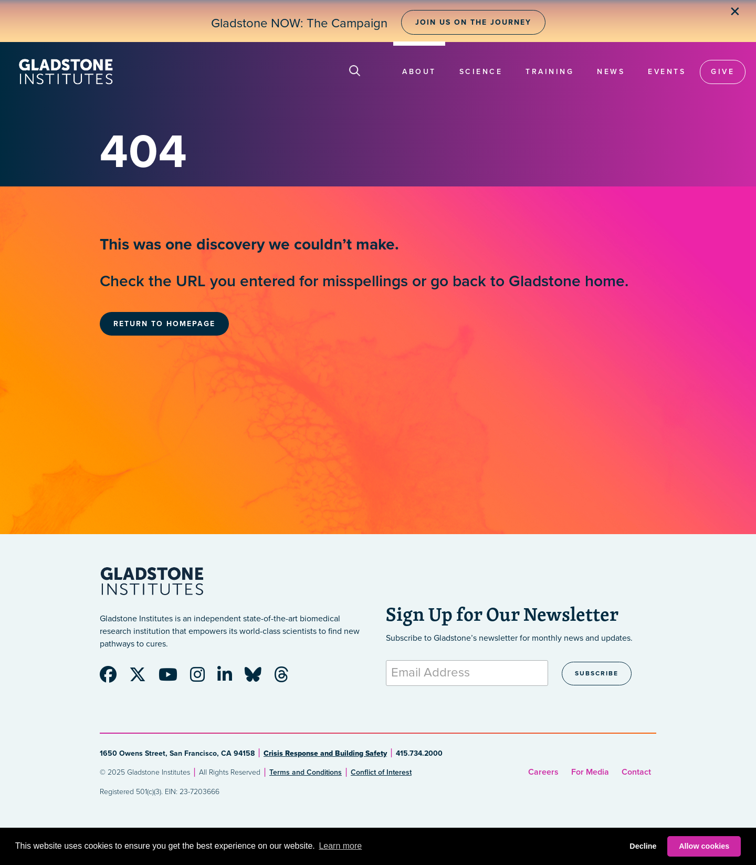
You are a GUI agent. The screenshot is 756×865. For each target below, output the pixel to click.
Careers (543, 772)
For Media (590, 772)
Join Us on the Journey (473, 22)
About (419, 71)
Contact (636, 772)
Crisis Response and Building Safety (325, 753)
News (611, 71)
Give (722, 71)
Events (667, 71)
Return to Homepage (164, 323)
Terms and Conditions (305, 772)
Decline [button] (642, 846)
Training (550, 71)
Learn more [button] (340, 845)
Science (481, 71)
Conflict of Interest (381, 772)
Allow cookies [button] (704, 846)
